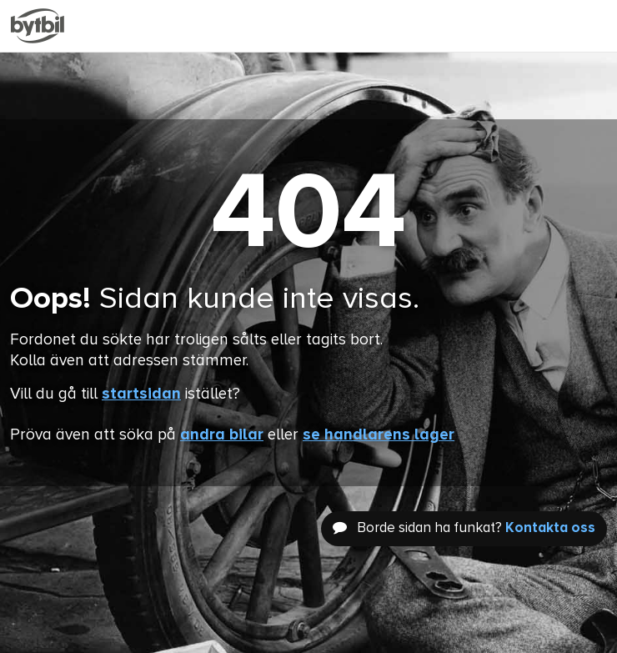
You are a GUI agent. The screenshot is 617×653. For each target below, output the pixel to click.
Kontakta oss (550, 528)
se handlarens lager (378, 435)
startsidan (141, 394)
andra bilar (221, 435)
